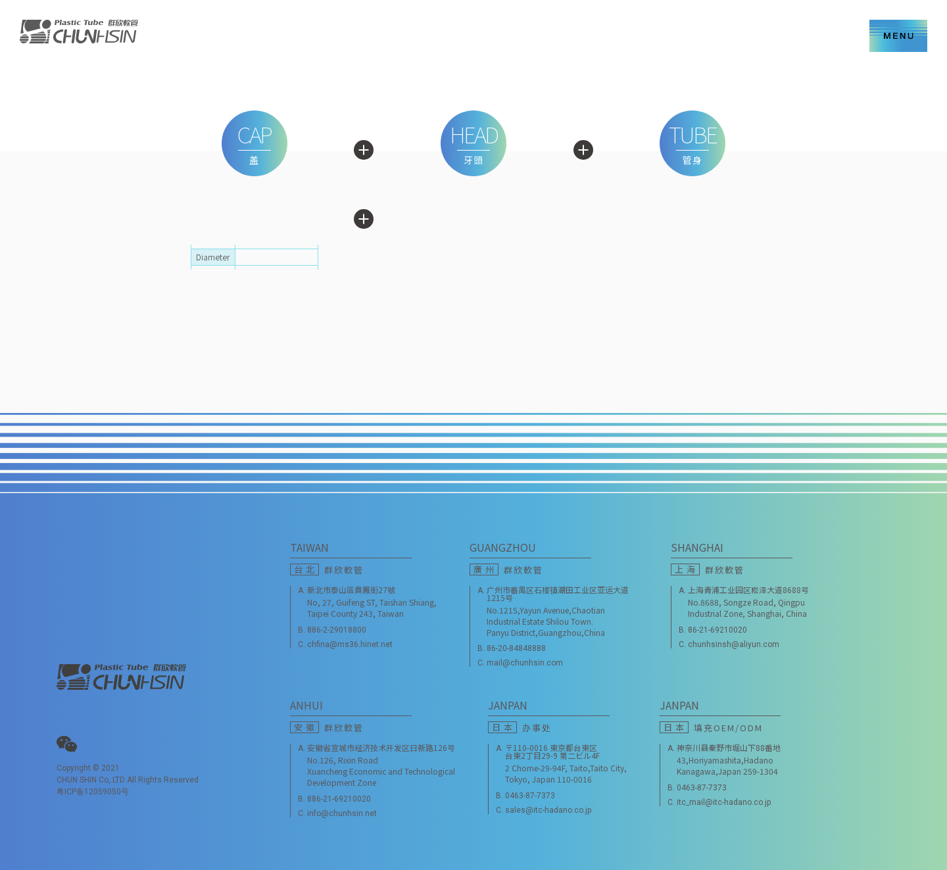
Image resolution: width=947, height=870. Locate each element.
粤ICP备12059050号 (93, 791)
